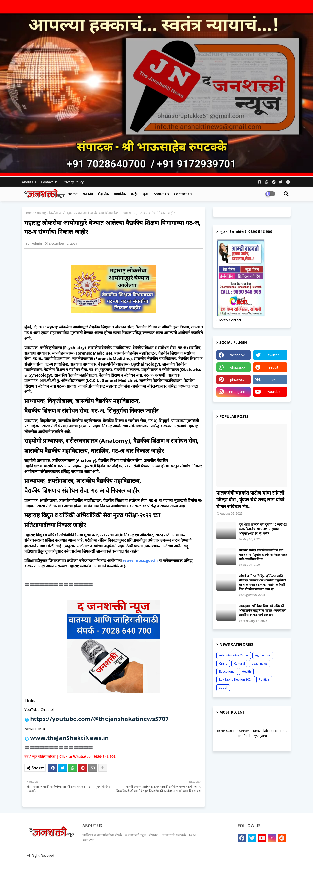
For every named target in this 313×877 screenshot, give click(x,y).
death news (259, 663)
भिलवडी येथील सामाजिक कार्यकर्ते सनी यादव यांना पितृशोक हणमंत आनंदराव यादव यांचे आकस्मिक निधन (263, 554)
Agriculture (262, 655)
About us (161, 193)
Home (72, 193)
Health (246, 671)
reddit (273, 367)
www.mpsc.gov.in (140, 560)
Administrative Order (233, 655)
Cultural (239, 663)
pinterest (237, 379)
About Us (29, 182)
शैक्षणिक (103, 193)
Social (223, 688)
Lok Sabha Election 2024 (235, 679)
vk (273, 379)
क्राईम (134, 193)
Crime (223, 663)
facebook (237, 355)
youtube (273, 391)
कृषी (146, 193)
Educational (227, 671)
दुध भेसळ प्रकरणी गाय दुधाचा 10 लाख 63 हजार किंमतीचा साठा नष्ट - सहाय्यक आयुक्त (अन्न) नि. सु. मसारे (263, 528)
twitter (273, 355)
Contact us (49, 182)
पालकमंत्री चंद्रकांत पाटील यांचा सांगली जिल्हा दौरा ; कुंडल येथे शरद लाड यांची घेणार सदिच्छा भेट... (250, 499)
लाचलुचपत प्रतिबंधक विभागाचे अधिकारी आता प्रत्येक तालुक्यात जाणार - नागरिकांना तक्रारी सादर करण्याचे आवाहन (262, 610)
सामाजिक (120, 193)
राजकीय (87, 193)
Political (264, 679)
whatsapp (237, 367)
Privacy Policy (73, 182)
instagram (237, 391)
